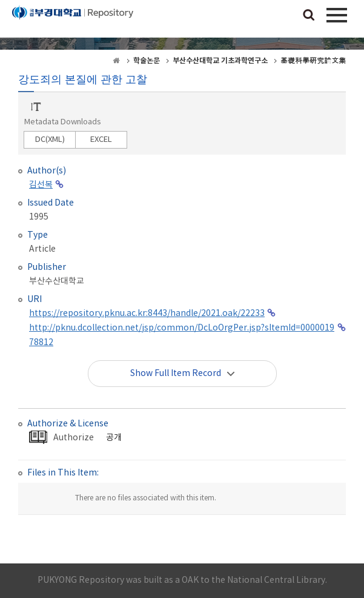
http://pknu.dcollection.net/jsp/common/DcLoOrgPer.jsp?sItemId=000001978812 (181, 335)
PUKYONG (72, 21)
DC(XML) (50, 139)
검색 (308, 15)
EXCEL (101, 139)
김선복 (41, 185)
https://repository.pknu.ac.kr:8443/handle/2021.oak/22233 (147, 313)
